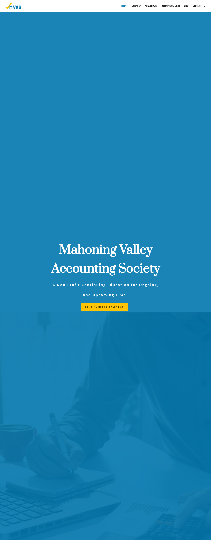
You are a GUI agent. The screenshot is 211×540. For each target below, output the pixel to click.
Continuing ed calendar (104, 307)
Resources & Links (170, 6)
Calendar (136, 6)
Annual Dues (151, 6)
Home (124, 6)
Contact (196, 6)
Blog (186, 6)
